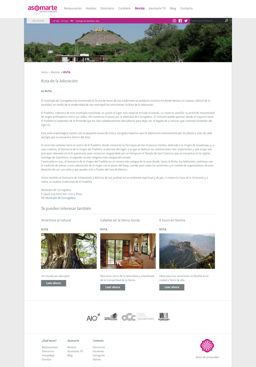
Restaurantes (73, 8)
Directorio (107, 8)
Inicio (44, 72)
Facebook (98, 351)
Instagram (99, 355)
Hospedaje (48, 355)
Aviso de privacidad (207, 357)
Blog (173, 8)
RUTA (66, 72)
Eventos (46, 359)
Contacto (186, 8)
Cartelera (124, 8)
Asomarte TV (157, 8)
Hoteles (91, 8)
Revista (140, 8)
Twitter (97, 359)
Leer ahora (53, 283)
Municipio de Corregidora (61, 198)
